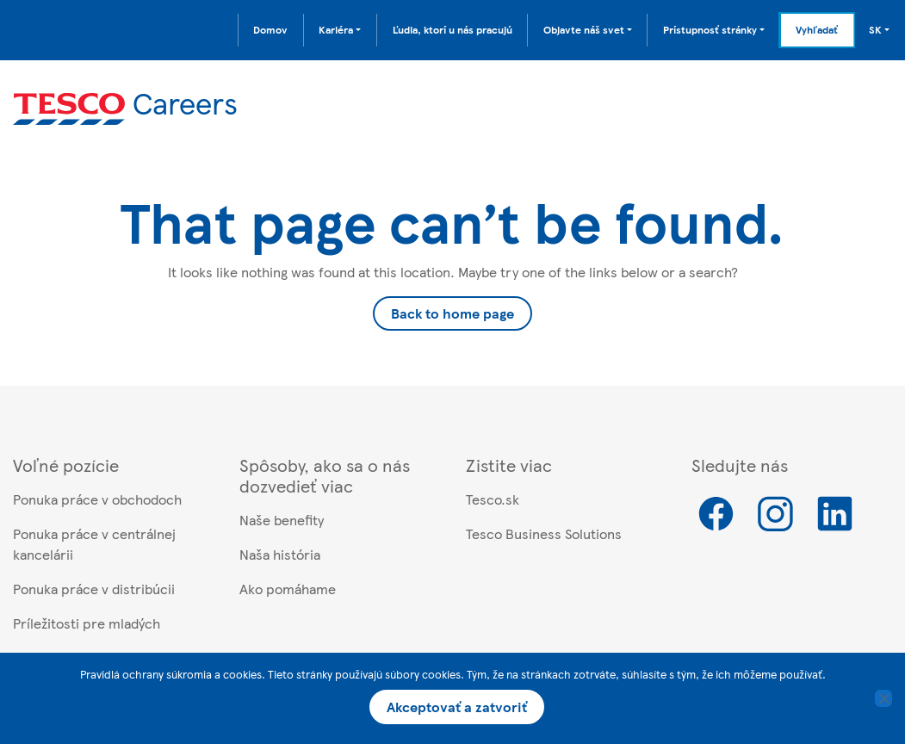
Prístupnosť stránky (710, 29)
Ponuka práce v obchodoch (97, 499)
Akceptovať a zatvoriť (457, 706)
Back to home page (452, 313)
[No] (883, 698)
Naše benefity (281, 520)
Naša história (279, 554)
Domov (270, 29)
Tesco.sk (492, 499)
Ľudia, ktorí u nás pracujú (452, 29)
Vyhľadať (817, 29)
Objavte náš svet (583, 29)
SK (875, 29)
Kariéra (336, 29)
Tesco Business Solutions (544, 533)
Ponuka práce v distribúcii (94, 588)
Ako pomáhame (287, 588)
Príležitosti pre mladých (86, 623)
